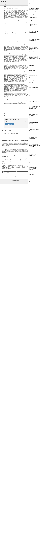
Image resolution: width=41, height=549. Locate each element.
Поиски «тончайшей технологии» (34, 72)
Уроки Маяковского (32, 120)
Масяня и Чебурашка (32, 181)
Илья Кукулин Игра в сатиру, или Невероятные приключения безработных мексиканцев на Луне (34, 52)
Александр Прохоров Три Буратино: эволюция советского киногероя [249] (34, 43)
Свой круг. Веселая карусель (33, 17)
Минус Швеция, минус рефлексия (34, 77)
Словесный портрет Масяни (33, 179)
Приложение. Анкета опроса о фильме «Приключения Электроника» (33, 168)
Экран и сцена (31, 82)
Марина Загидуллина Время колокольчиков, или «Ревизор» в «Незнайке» (33, 48)
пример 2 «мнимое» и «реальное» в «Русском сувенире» (15, 140)
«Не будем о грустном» (32, 157)
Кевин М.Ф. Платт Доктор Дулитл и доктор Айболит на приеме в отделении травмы (34, 35)
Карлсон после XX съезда (33, 63)
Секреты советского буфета (33, 117)
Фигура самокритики (32, 70)
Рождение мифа (31, 65)
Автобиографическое (32, 93)
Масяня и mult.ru (31, 174)
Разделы (17, 180)
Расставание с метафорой (33, 75)
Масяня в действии (32, 176)
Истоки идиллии (31, 160)
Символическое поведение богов (10, 133)
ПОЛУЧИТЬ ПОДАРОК (10, 124)
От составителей (31, 6)
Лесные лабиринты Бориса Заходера (34, 101)
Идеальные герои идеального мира (34, 162)
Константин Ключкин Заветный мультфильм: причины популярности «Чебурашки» (33, 134)
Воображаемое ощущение (8, 163)
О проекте (14, 180)
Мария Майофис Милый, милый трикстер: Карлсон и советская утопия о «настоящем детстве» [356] (34, 57)
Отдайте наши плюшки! (32, 60)
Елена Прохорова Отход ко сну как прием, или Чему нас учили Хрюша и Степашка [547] (34, 145)
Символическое (6, 147)
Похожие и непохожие (32, 95)
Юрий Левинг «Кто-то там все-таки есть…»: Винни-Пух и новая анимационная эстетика (34, 107)
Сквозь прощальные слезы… (33, 87)
